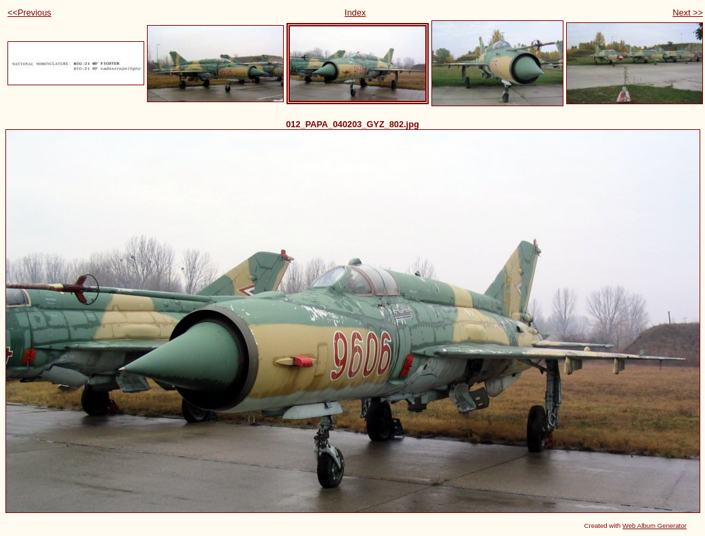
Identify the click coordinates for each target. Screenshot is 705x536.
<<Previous (29, 12)
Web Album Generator (654, 525)
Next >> (687, 12)
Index (355, 12)
